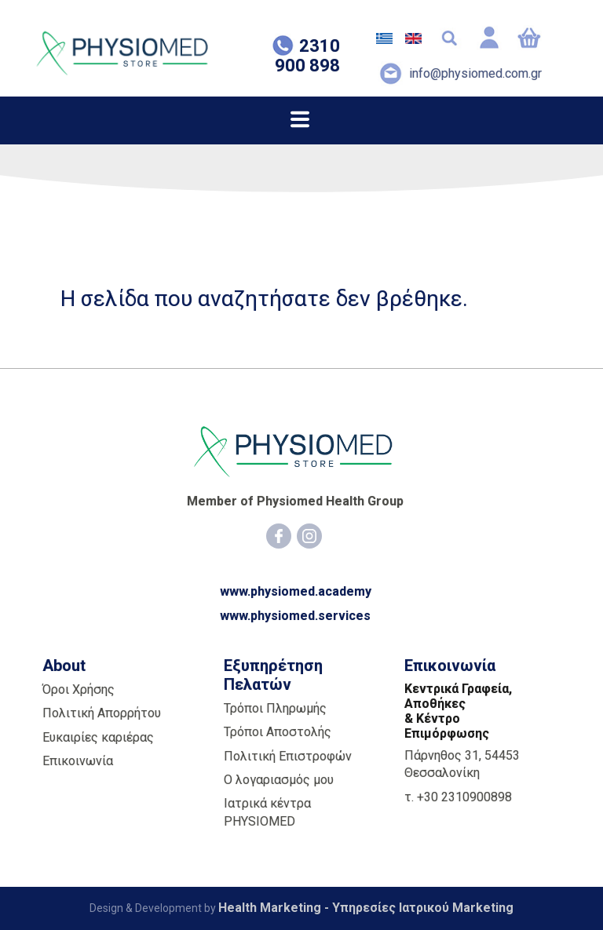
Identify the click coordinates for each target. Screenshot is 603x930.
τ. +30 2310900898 (458, 797)
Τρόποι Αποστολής (277, 731)
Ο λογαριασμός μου (279, 779)
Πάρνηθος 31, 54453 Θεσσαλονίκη (462, 764)
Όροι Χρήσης (78, 689)
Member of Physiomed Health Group (295, 501)
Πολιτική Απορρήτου (101, 713)
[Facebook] (278, 536)
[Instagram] (309, 536)
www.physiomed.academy (295, 591)
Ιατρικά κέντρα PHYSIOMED (267, 812)
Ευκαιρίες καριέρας (98, 737)
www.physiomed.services (295, 615)
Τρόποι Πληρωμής (275, 708)
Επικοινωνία (77, 760)
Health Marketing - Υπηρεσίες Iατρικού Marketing (365, 907)
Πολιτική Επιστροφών (288, 756)
